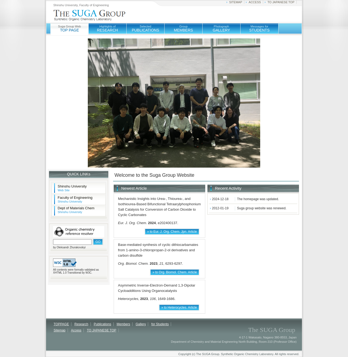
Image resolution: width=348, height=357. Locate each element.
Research (81, 324)
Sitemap (59, 330)
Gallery (140, 324)
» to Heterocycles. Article (179, 307)
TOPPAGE (61, 324)
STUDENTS (259, 28)
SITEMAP (235, 2)
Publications (102, 324)
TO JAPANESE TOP (280, 2)
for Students (160, 324)
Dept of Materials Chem (76, 210)
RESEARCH (107, 28)
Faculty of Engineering (75, 199)
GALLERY (221, 28)
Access (76, 330)
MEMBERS (183, 28)
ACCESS (255, 2)
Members (123, 324)
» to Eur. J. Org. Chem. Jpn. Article (172, 232)
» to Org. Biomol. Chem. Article (174, 272)
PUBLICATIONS (145, 28)
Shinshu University (72, 188)
